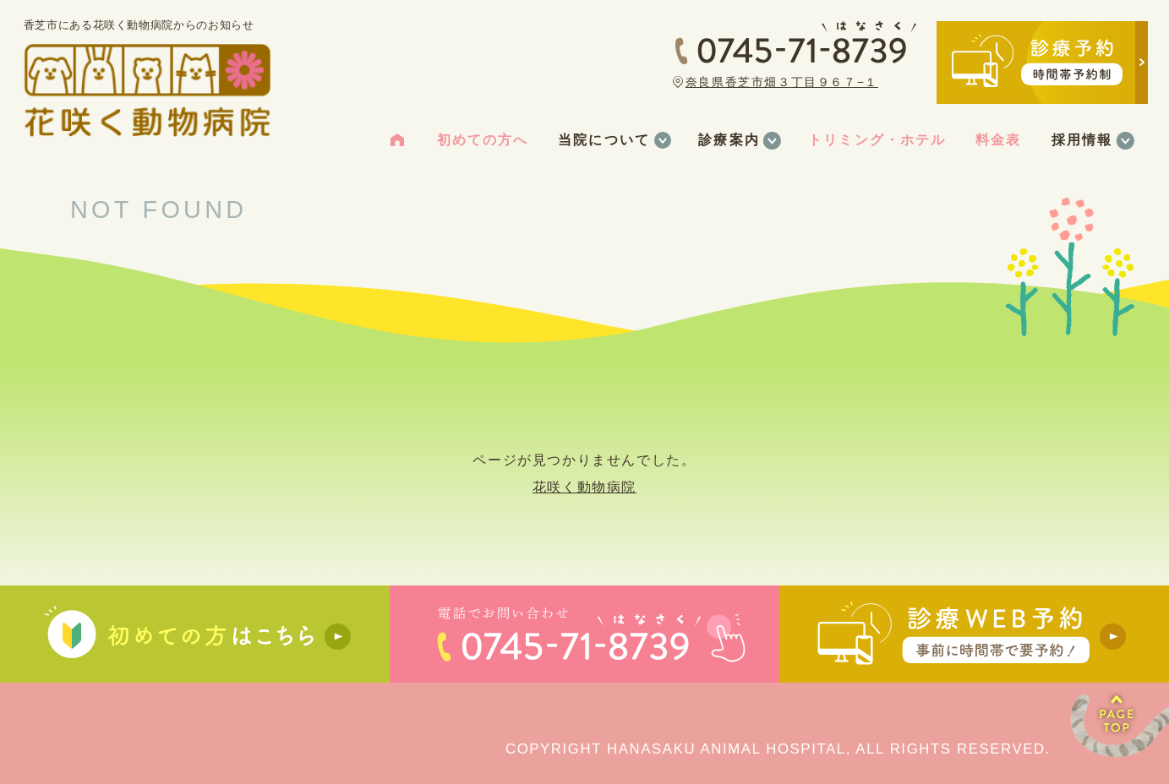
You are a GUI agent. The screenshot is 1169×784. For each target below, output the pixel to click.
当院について (603, 140)
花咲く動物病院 (584, 487)
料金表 (998, 140)
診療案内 (728, 140)
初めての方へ (482, 140)
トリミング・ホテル (877, 140)
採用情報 (1082, 140)
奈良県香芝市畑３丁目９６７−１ (782, 82)
